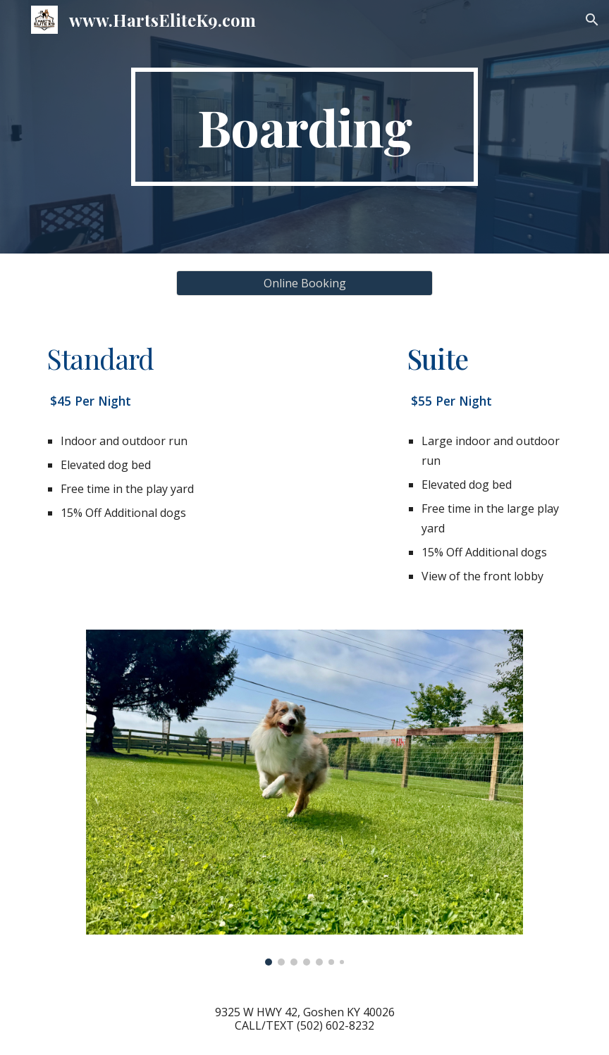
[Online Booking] (305, 283)
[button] (592, 20)
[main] (305, 127)
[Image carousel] (305, 798)
